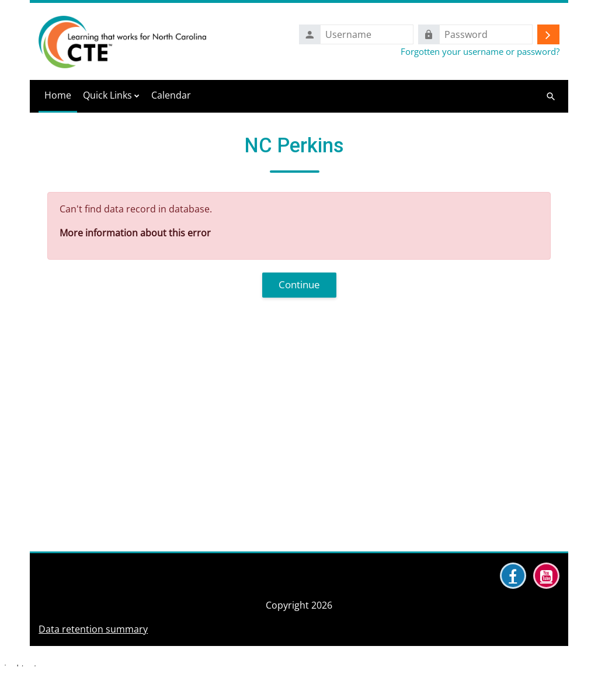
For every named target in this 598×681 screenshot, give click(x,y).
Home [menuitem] (57, 95)
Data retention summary (93, 664)
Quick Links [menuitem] (107, 95)
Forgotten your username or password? (480, 51)
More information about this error (135, 232)
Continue (299, 284)
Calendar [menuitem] (171, 95)
